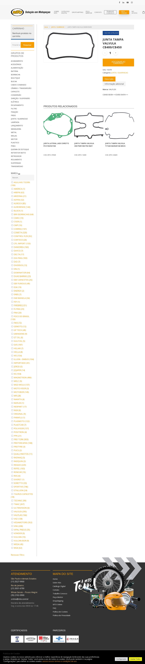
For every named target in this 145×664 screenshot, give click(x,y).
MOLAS (14, 136)
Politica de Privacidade (61, 615)
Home (55, 579)
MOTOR (14, 139)
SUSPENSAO (16, 163)
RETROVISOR (16, 156)
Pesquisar (27, 45)
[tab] (109, 79)
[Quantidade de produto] (110, 53)
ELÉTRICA (15, 102)
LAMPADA (15, 122)
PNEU (13, 146)
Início (46, 27)
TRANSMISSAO (17, 166)
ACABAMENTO (17, 61)
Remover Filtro (17, 555)
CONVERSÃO (16, 95)
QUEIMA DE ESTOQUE (20, 149)
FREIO (13, 115)
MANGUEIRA (16, 129)
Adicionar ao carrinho (118, 62)
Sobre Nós (56, 12)
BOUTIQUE (15, 78)
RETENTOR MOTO (18, 153)
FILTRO (14, 108)
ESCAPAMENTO (17, 105)
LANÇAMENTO (17, 125)
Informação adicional (114, 84)
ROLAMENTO (16, 159)
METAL (14, 132)
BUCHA (14, 81)
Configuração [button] (121, 659)
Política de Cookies (60, 612)
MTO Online (124, 12)
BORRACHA (15, 74)
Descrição (109, 79)
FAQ (54, 608)
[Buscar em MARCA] (22, 178)
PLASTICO (15, 142)
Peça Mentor (89, 12)
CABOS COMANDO (18, 85)
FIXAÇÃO (14, 112)
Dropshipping (77, 12)
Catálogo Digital (65, 12)
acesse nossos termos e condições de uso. (59, 661)
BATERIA (14, 71)
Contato (98, 12)
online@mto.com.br (20, 599)
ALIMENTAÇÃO (17, 68)
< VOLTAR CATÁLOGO (110, 33)
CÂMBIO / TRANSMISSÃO (21, 88)
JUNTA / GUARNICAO (19, 119)
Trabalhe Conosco (110, 12)
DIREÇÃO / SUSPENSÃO (20, 98)
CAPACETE (15, 91)
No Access (134, 12)
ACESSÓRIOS (16, 64)
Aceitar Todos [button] (135, 659)
